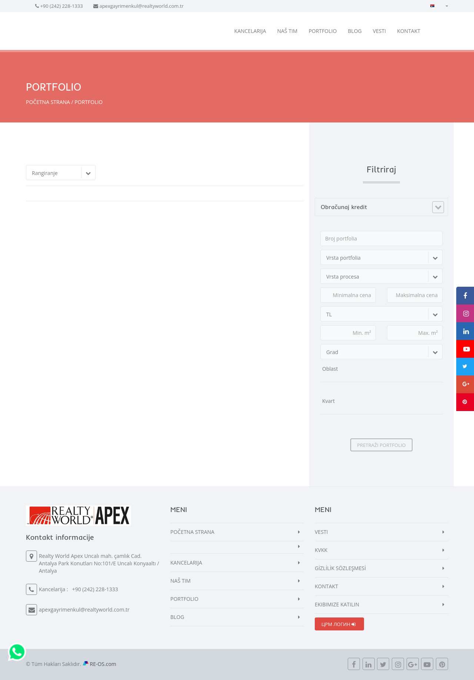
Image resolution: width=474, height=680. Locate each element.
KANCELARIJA (250, 30)
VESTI (379, 30)
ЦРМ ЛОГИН (338, 624)
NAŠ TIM (287, 30)
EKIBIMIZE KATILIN (337, 604)
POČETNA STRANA (48, 101)
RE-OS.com (103, 663)
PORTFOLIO (322, 30)
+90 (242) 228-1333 (61, 6)
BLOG (354, 30)
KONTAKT (408, 30)
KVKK (321, 549)
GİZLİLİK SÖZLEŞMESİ (340, 568)
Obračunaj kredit (344, 207)
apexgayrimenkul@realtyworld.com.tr (141, 6)
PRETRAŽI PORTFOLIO (381, 445)
